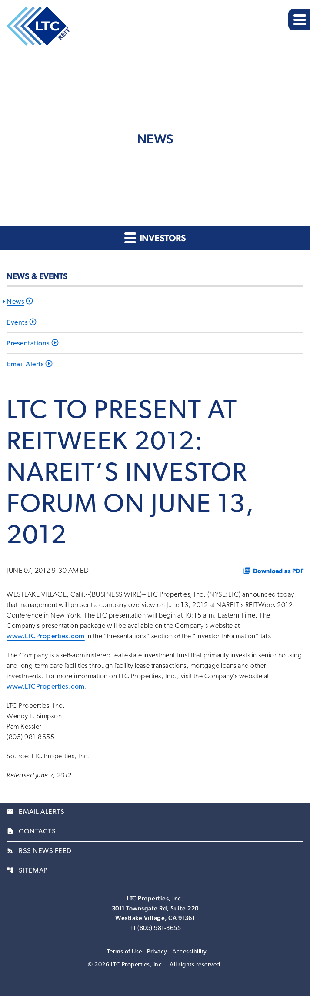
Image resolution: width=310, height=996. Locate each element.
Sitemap (27, 870)
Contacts (31, 831)
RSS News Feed (39, 851)
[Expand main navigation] (299, 19)
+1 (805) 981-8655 (155, 928)
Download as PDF (273, 570)
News (15, 302)
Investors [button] (155, 237)
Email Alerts (25, 364)
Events (17, 322)
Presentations (28, 343)
